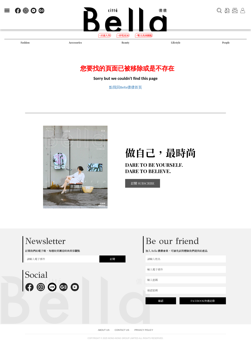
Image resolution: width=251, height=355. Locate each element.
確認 (160, 304)
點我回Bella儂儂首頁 (125, 88)
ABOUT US (103, 333)
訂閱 (112, 262)
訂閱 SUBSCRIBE (142, 187)
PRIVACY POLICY (143, 333)
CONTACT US (122, 333)
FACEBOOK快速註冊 (203, 304)
